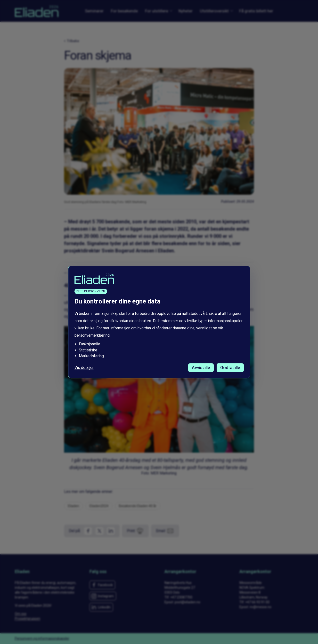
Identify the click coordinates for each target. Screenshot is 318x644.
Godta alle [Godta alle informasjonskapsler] (230, 367)
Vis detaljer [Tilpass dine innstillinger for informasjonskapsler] (84, 367)
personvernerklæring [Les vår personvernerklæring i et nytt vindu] (92, 335)
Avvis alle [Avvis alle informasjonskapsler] (201, 367)
